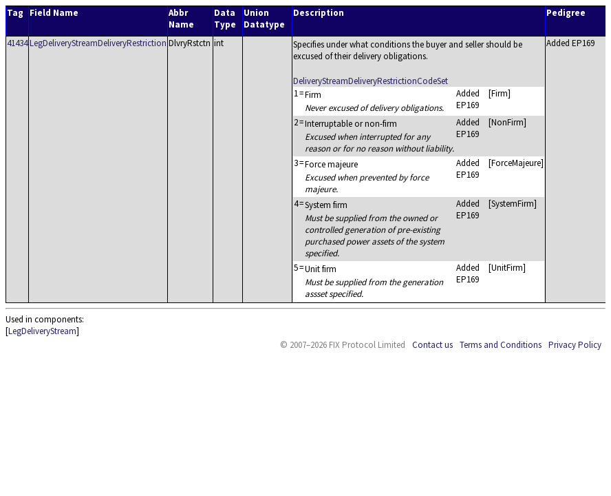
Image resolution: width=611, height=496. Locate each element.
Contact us (432, 345)
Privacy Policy (574, 345)
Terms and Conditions (501, 345)
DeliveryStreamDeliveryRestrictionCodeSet (370, 81)
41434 (17, 43)
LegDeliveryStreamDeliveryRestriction (98, 43)
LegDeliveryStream (42, 331)
